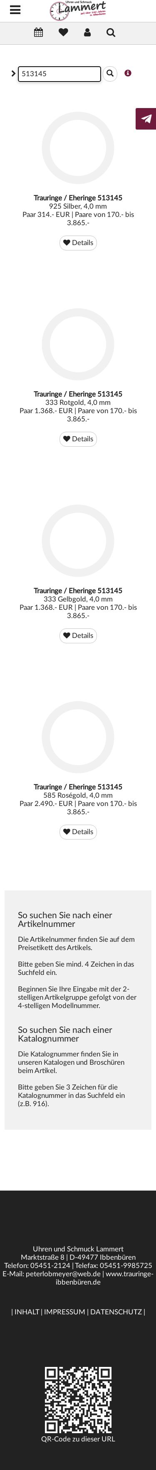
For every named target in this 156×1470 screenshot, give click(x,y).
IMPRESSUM (64, 1312)
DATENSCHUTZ (116, 1312)
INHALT (27, 1312)
